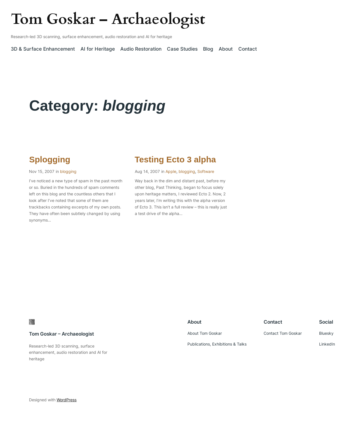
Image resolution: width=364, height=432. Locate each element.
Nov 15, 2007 (41, 171)
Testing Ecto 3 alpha (175, 159)
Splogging (49, 159)
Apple (171, 171)
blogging (68, 171)
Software (205, 171)
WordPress (66, 399)
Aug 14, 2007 (147, 171)
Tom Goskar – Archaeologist (108, 19)
